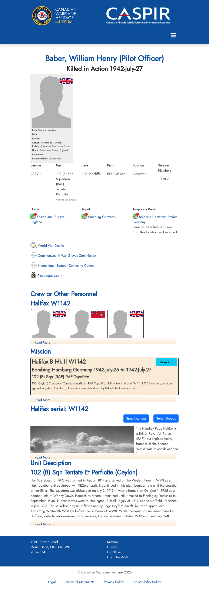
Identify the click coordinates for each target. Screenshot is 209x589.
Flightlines (114, 552)
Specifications (136, 418)
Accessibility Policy (147, 581)
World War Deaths (47, 245)
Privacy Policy (114, 581)
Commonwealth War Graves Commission (63, 255)
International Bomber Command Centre (62, 265)
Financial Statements (79, 581)
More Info (166, 362)
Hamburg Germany (98, 216)
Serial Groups (166, 418)
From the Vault (117, 557)
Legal (52, 581)
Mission (112, 541)
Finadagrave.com (46, 275)
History (112, 547)
